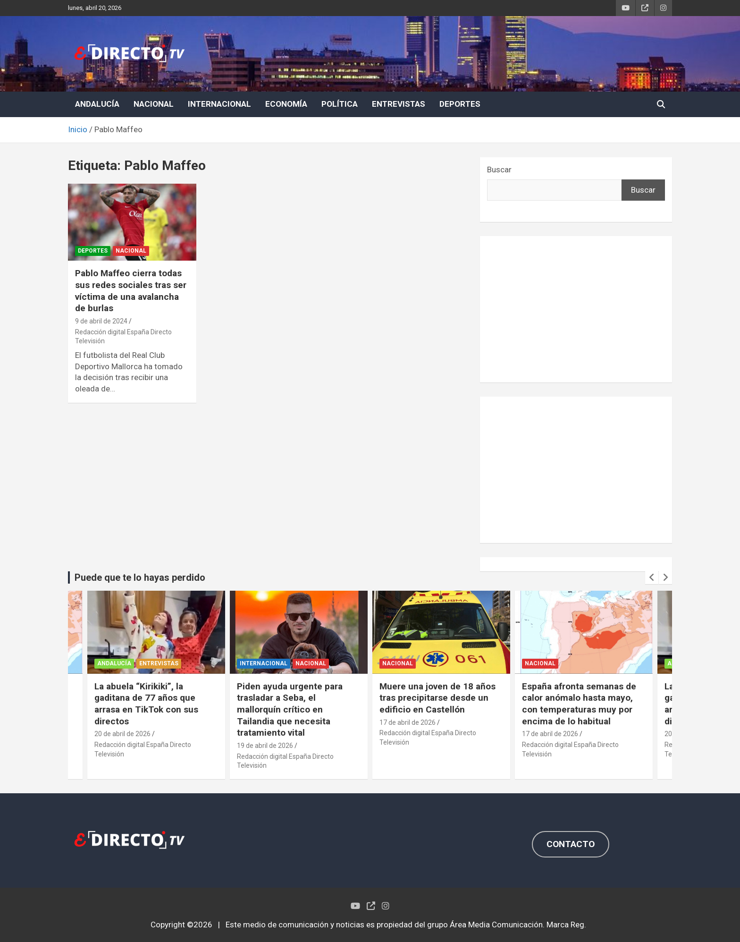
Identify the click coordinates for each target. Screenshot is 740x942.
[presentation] (651, 577)
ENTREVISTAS (398, 104)
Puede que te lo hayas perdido (140, 577)
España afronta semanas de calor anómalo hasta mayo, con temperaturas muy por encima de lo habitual (579, 704)
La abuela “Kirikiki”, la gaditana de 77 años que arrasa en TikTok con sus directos (146, 704)
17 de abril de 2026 (407, 722)
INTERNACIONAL (219, 104)
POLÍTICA (339, 104)
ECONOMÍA (286, 104)
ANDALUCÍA (97, 104)
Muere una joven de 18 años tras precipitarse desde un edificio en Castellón (437, 698)
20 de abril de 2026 (122, 734)
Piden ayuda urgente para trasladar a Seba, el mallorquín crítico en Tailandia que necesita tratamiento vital (290, 709)
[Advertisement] (576, 309)
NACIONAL (154, 104)
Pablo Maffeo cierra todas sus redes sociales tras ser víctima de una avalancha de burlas (130, 291)
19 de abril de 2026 (265, 745)
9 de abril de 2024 (101, 321)
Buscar (499, 169)
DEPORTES (459, 104)
